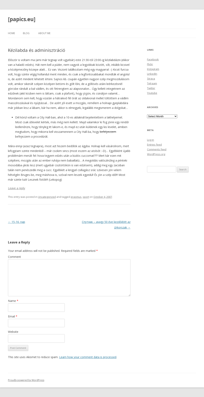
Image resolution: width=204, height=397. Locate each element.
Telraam (152, 83)
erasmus (76, 197)
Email (12, 316)
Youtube (152, 93)
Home (11, 33)
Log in (150, 140)
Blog (26, 33)
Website (13, 332)
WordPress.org (156, 154)
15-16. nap (16, 222)
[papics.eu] (21, 19)
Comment (14, 257)
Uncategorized (47, 197)
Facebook (153, 59)
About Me (44, 33)
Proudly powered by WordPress (26, 380)
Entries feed (154, 144)
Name (13, 301)
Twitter (151, 88)
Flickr (150, 64)
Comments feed (156, 149)
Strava (151, 78)
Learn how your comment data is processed (87, 357)
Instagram (153, 69)
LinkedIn (152, 74)
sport (86, 197)
